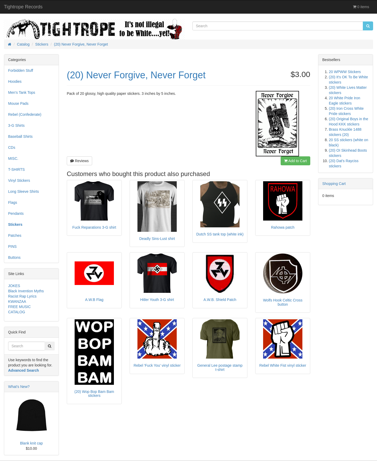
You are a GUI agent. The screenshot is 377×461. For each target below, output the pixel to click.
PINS (12, 246)
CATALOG (16, 312)
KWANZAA (17, 301)
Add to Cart (295, 161)
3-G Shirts (16, 125)
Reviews (79, 161)
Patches (14, 235)
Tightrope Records (23, 6)
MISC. (13, 158)
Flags (12, 202)
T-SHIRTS (16, 169)
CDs (11, 147)
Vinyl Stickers (19, 180)
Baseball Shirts (20, 136)
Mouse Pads (18, 103)
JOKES (14, 286)
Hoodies (14, 81)
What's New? (19, 387)
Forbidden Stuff (20, 70)
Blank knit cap (31, 443)
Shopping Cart (334, 184)
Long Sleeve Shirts (23, 191)
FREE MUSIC (19, 307)
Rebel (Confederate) (24, 114)
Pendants (16, 213)
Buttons (14, 257)
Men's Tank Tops (21, 92)
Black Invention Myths (26, 291)
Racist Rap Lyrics (22, 296)
